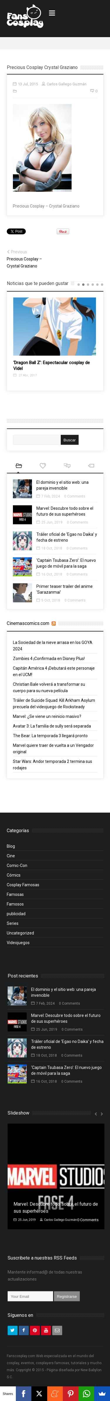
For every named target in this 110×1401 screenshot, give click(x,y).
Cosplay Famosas (23, 887)
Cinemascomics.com (28, 623)
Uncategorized (20, 936)
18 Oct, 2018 (49, 551)
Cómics (14, 878)
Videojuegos (18, 945)
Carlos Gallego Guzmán (58, 1222)
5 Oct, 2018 (48, 603)
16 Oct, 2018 (49, 577)
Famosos (15, 907)
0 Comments (74, 499)
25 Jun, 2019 (49, 525)
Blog (11, 849)
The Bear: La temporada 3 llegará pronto (50, 738)
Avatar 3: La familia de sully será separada (52, 729)
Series (12, 926)
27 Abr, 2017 (33, 378)
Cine (11, 858)
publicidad (16, 916)
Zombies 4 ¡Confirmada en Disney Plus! (49, 661)
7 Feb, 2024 (48, 499)
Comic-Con (17, 868)
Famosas (15, 897)
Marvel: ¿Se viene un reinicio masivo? (47, 719)
